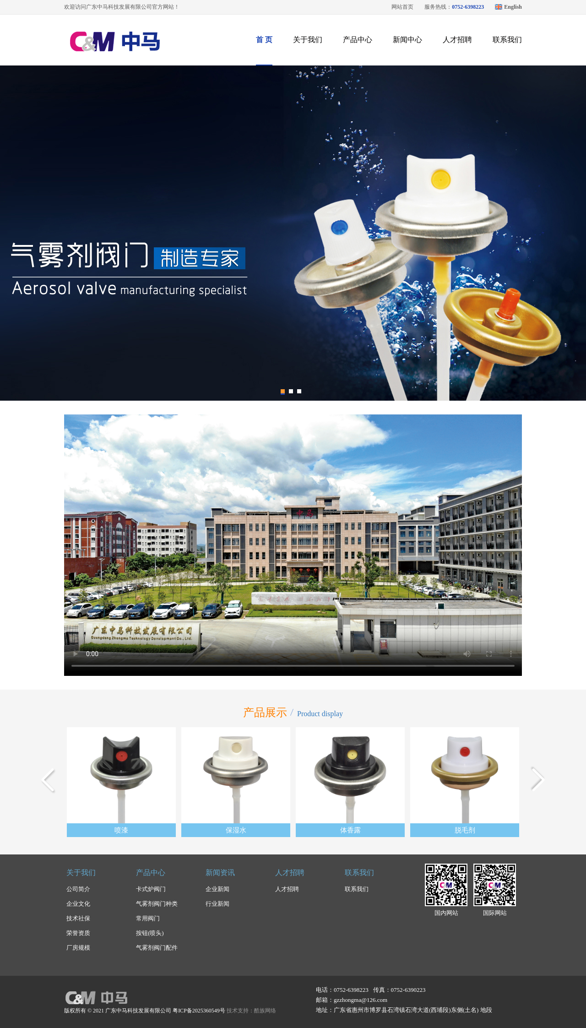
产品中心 (357, 40)
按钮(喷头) (150, 933)
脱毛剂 (465, 830)
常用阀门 (148, 918)
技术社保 (78, 918)
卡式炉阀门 (151, 889)
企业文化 (78, 903)
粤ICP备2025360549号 (199, 1010)
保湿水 (236, 830)
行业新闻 (217, 903)
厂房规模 (78, 947)
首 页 (264, 40)
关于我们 (307, 40)
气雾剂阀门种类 (157, 903)
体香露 (350, 830)
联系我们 (507, 40)
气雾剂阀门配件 (157, 947)
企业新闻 (217, 889)
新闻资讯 (220, 872)
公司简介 (78, 889)
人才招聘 (457, 40)
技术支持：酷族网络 (251, 1010)
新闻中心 (407, 40)
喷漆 (121, 830)
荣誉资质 (78, 933)
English (513, 7)
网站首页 (402, 7)
